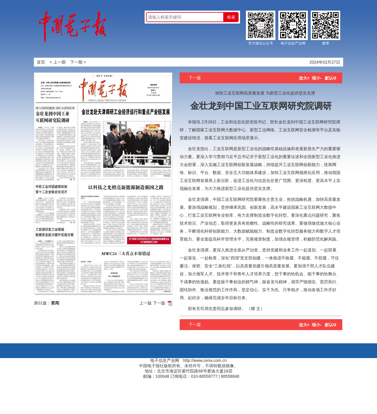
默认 (330, 78)
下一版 (159, 303)
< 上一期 (58, 62)
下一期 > (78, 62)
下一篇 (194, 77)
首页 (41, 62)
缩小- (317, 78)
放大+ (304, 78)
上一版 (145, 303)
